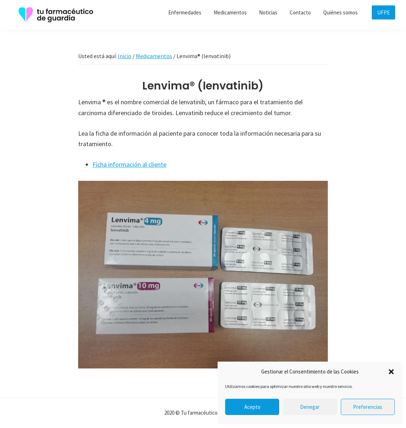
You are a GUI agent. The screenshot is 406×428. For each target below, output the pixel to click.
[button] (391, 371)
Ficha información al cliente (129, 164)
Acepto (252, 406)
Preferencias (367, 406)
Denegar (310, 406)
